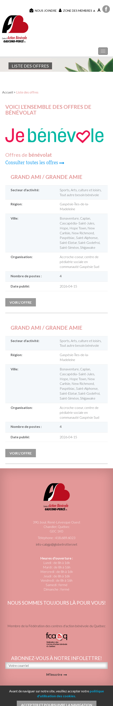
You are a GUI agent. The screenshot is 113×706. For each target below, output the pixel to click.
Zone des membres (75, 10)
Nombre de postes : (26, 276)
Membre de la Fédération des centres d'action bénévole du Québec (56, 626)
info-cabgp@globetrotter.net (56, 544)
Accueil (7, 92)
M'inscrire (54, 674)
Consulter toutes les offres (31, 162)
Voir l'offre (21, 302)
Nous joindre (43, 10)
